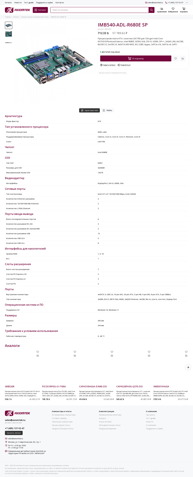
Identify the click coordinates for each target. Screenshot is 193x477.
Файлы (107, 110)
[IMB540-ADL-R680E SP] (54, 62)
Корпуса (102, 418)
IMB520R (9, 386)
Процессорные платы (61, 425)
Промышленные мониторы (110, 415)
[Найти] (151, 10)
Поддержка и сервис (44, 2)
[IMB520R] (22, 367)
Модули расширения (107, 429)
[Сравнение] (162, 10)
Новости (18, 2)
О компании (151, 425)
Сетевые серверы (59, 418)
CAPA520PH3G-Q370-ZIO (129, 386)
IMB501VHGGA (161, 386)
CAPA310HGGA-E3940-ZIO (93, 386)
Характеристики (89, 110)
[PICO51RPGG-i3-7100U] (59, 367)
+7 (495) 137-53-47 (174, 2)
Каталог (8, 2)
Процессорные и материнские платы (35, 17)
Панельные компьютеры (62, 422)
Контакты (60, 2)
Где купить (150, 415)
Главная (8, 17)
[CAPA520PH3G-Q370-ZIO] (133, 367)
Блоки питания (105, 422)
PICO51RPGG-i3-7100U (54, 386)
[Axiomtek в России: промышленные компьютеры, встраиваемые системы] (17, 10)
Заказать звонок (14, 433)
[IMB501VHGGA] (170, 367)
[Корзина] (183, 10)
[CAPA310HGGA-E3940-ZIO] (96, 367)
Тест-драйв (28, 2)
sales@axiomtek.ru (154, 2)
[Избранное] (173, 10)
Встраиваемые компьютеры (64, 415)
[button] (188, 367)
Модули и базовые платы (62, 429)
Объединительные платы (109, 425)
